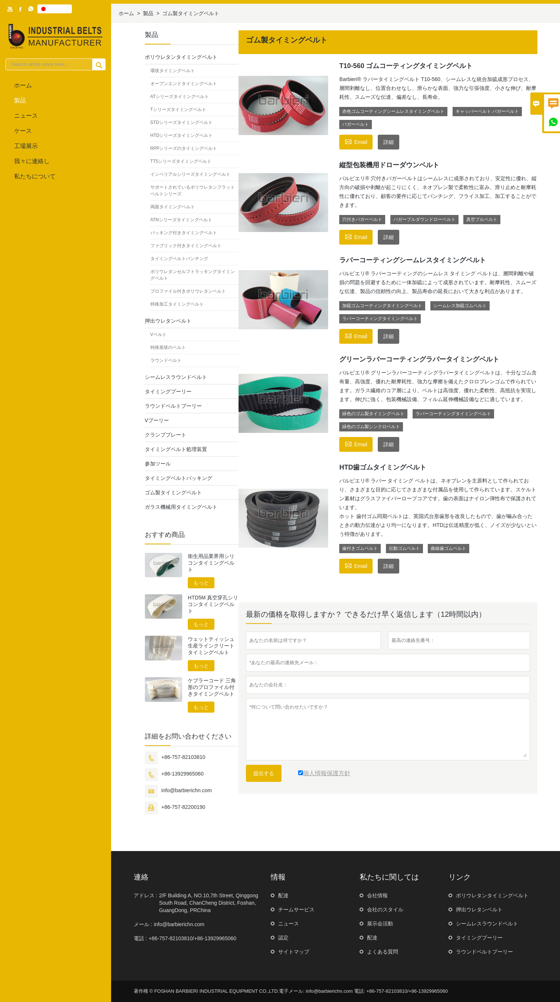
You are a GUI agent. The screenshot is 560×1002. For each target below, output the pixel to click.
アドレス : (145, 895)
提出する (263, 773)
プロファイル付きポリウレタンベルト (188, 291)
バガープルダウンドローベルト (424, 219)
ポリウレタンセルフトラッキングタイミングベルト (192, 275)
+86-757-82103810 (183, 757)
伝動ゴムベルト (404, 548)
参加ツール (158, 464)
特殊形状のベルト (168, 347)
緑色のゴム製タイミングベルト (373, 413)
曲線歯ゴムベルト (448, 548)
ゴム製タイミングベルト (173, 492)
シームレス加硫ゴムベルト (460, 305)
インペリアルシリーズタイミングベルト (190, 174)
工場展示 (26, 146)
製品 (20, 100)
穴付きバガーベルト (362, 219)
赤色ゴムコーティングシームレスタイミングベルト (393, 111)
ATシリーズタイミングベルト (179, 96)
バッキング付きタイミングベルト (183, 232)
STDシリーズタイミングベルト (181, 122)
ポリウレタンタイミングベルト (181, 57)
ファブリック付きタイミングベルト (185, 245)
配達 (283, 895)
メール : (143, 924)
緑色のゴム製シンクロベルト (371, 426)
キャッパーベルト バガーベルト (487, 111)
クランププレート (165, 435)
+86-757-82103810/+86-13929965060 (192, 938)
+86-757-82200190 (183, 807)
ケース (23, 131)
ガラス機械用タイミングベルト (181, 507)
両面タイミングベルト (172, 206)
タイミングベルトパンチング (179, 258)
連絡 (141, 877)
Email (356, 141)
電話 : (140, 938)
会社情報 (377, 895)
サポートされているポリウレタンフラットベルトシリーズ (192, 190)
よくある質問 (382, 952)
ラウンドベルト (165, 360)
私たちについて (35, 176)
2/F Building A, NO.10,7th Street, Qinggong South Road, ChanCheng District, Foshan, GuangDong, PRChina (208, 902)
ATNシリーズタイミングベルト (181, 219)
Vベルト (158, 334)
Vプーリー (157, 420)
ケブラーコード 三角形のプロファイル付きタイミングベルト (212, 687)
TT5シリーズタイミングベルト (180, 161)
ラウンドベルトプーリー (173, 406)
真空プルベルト (481, 219)
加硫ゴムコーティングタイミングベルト (382, 305)
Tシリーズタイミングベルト (178, 109)
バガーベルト (355, 124)
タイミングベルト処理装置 (176, 449)
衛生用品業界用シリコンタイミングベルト (211, 562)
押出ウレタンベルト (168, 321)
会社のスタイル (385, 909)
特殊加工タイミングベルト (177, 304)
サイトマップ (293, 952)
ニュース (26, 115)
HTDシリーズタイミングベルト (181, 135)
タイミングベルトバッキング (178, 478)
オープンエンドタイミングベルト (183, 83)
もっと (201, 583)
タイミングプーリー (168, 391)
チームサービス (296, 909)
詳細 (388, 142)
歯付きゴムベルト (360, 548)
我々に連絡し (32, 161)
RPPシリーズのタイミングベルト (183, 148)
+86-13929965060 (182, 774)
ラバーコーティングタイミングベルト (380, 318)
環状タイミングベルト (172, 70)
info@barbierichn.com (186, 790)
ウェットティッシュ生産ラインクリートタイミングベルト (211, 645)
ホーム (23, 85)
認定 (283, 938)
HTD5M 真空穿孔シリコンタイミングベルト (213, 604)
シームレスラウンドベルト (176, 377)
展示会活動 (380, 924)
